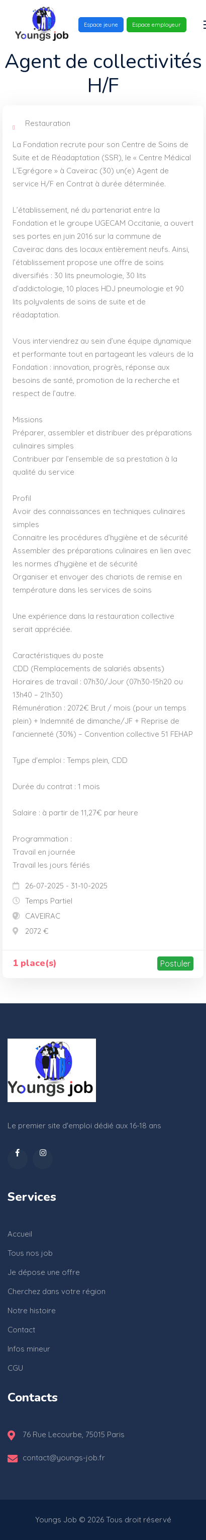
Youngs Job (56, 1519)
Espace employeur (156, 24)
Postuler (175, 963)
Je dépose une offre (44, 1272)
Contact (21, 1329)
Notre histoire (32, 1310)
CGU (15, 1368)
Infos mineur (29, 1349)
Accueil (20, 1234)
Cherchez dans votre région (57, 1291)
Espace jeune (101, 24)
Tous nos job (30, 1253)
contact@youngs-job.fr (64, 1457)
